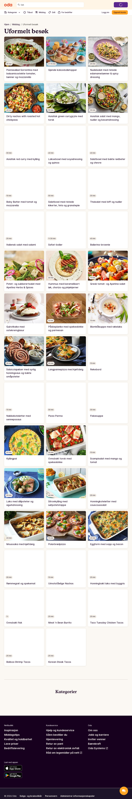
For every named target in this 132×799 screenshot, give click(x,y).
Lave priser (11, 743)
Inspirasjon (11, 730)
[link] (24, 59)
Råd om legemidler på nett (64, 752)
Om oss (93, 730)
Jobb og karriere (98, 734)
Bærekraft (94, 743)
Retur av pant (54, 743)
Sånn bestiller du (56, 734)
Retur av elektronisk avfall (62, 748)
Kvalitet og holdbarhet (18, 739)
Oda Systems (98, 748)
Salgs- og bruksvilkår (31, 796)
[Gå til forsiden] (8, 4)
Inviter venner (97, 739)
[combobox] (52, 4)
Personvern (51, 796)
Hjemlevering (54, 739)
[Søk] (19, 4)
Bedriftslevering (14, 748)
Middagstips (12, 734)
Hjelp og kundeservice (60, 730)
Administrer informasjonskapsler (77, 796)
